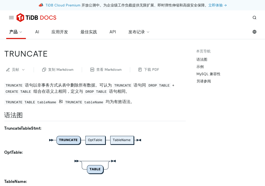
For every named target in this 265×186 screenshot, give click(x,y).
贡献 (15, 69)
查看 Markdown (106, 69)
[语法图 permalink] (27, 115)
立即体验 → (217, 5)
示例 (200, 67)
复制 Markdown (57, 69)
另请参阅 (203, 81)
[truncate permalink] (52, 54)
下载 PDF (148, 69)
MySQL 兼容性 (208, 74)
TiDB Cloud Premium (63, 5)
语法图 (201, 59)
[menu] (11, 17)
